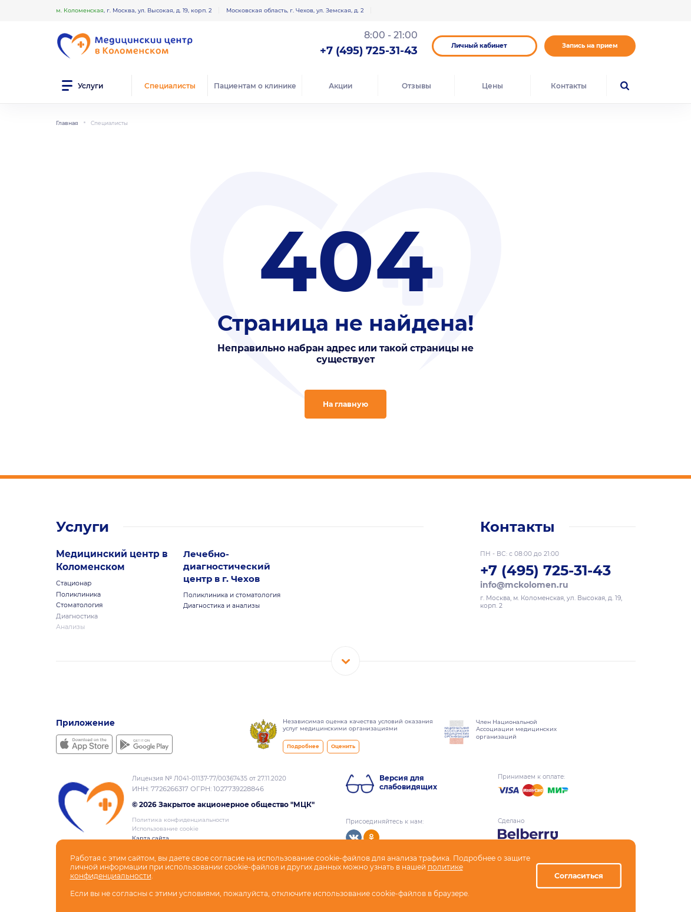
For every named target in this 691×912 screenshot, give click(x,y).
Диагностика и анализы (221, 605)
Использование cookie (165, 825)
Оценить (340, 743)
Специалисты (170, 85)
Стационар (73, 582)
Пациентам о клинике (255, 85)
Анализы (70, 624)
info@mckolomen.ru (523, 584)
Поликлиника (78, 593)
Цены (492, 85)
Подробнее (302, 743)
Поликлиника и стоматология (231, 594)
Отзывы (416, 85)
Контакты (569, 85)
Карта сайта (150, 835)
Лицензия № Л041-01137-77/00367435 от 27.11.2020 (209, 775)
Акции (340, 85)
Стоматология (79, 603)
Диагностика (76, 614)
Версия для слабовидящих (408, 779)
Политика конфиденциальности (180, 817)
